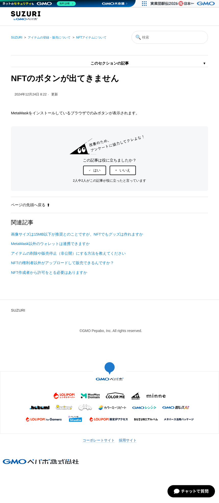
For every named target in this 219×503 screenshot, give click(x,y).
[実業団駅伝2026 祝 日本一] (183, 3)
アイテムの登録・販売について (49, 37)
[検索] (170, 37)
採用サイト (128, 440)
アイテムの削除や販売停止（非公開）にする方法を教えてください (68, 253)
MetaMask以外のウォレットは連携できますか (50, 243)
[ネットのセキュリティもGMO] (39, 3)
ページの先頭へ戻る (30, 205)
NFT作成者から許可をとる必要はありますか (49, 272)
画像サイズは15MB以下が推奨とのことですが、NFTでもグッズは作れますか (77, 234)
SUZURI (16, 37)
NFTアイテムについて (91, 37)
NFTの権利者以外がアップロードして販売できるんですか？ (62, 263)
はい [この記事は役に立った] (96, 170)
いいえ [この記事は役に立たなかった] (125, 170)
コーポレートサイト (99, 440)
